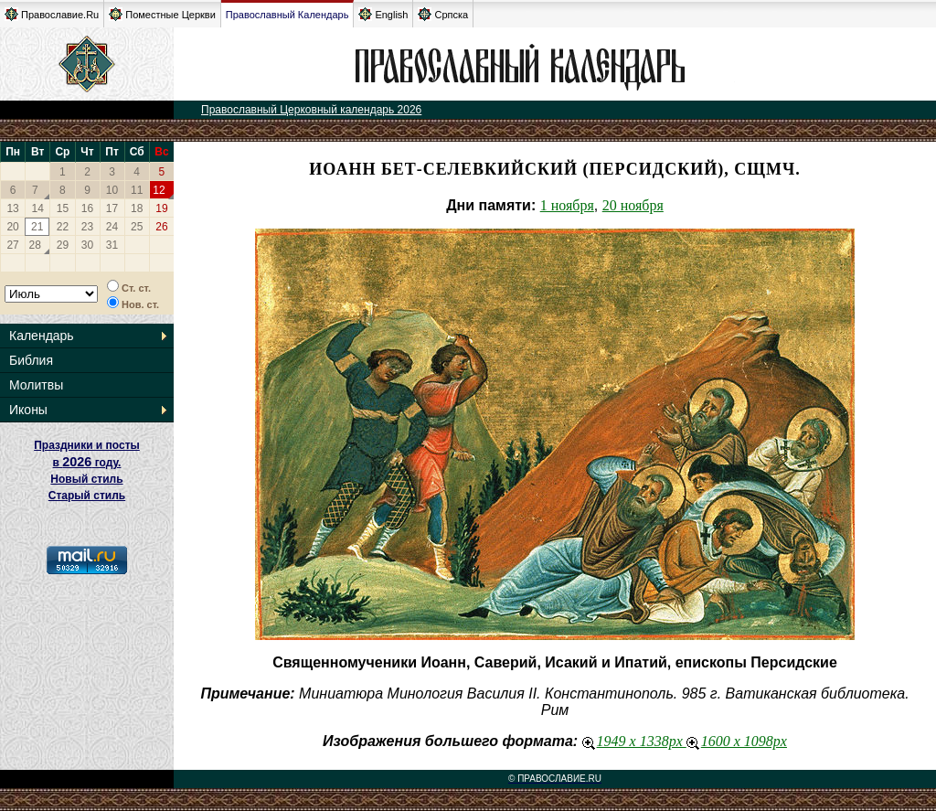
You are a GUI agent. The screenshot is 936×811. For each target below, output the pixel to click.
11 (137, 190)
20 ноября (633, 205)
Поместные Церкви (162, 14)
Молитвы (36, 385)
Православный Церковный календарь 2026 (311, 109)
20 (12, 226)
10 (112, 190)
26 (161, 226)
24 (112, 226)
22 (63, 226)
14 (38, 208)
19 (161, 208)
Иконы (28, 409)
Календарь (41, 335)
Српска (443, 14)
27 (12, 245)
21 (37, 226)
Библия (31, 360)
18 (137, 208)
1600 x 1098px (736, 741)
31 (112, 245)
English (383, 14)
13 (12, 208)
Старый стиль (86, 495)
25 (137, 226)
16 (87, 208)
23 (87, 226)
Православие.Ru (52, 14)
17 (112, 208)
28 (35, 245)
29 (63, 245)
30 (87, 245)
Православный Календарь (287, 14)
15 (63, 208)
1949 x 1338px (634, 741)
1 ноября (567, 205)
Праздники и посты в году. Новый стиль (87, 462)
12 (159, 190)
